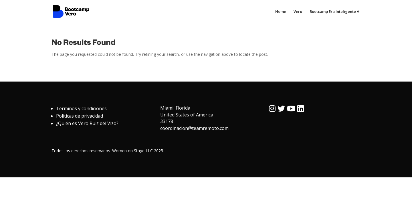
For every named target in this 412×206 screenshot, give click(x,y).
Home (280, 11)
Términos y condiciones (81, 108)
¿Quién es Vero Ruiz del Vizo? (87, 123)
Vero (298, 11)
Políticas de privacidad (79, 116)
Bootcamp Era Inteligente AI (335, 11)
